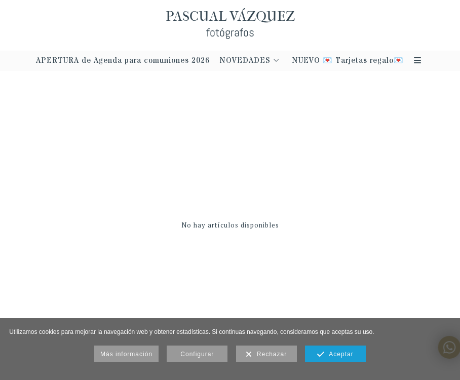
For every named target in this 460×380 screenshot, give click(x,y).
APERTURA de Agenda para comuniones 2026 (123, 61)
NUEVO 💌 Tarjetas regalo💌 (348, 61)
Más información (126, 354)
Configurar (197, 354)
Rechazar (266, 355)
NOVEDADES (245, 61)
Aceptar (335, 355)
